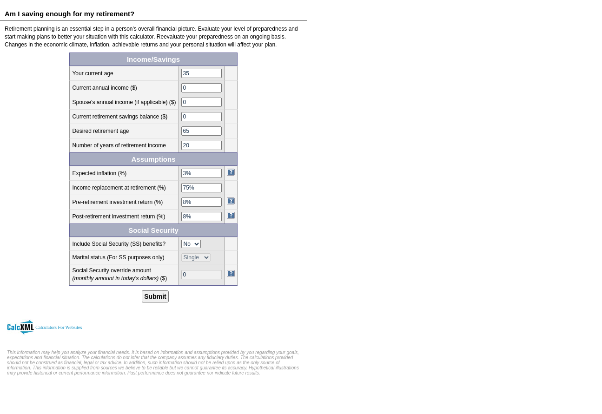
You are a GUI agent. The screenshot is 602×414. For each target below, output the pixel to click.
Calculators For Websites (58, 327)
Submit (155, 296)
